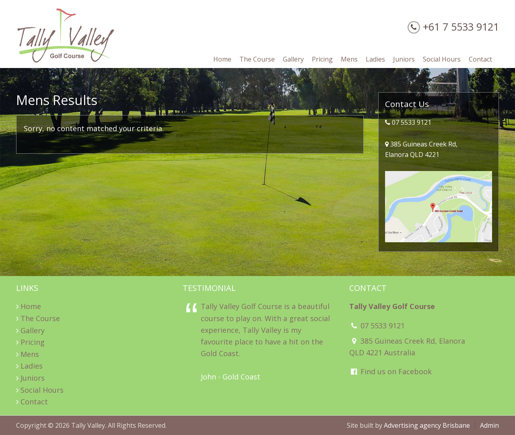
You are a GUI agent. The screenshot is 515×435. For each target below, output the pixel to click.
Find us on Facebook (390, 371)
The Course (40, 318)
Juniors (33, 378)
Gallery (33, 330)
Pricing (33, 342)
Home (31, 306)
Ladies (32, 366)
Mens (30, 354)
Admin (489, 425)
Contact (34, 401)
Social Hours (42, 390)
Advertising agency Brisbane (427, 425)
